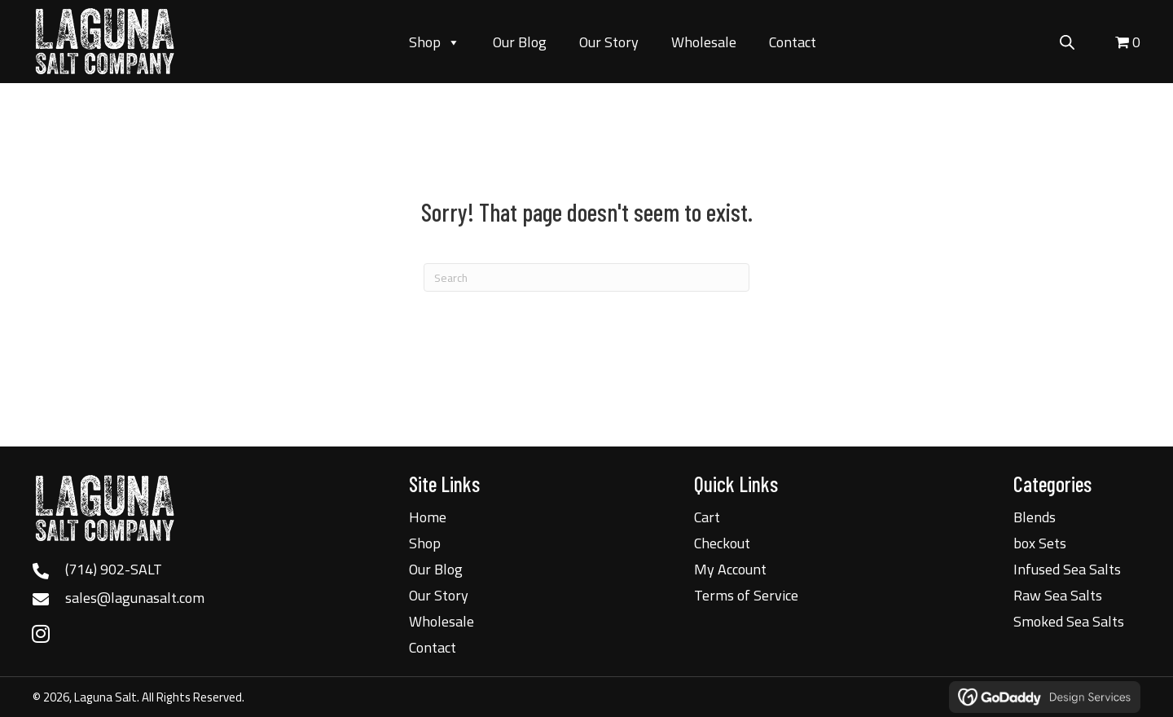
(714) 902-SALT (113, 569)
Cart (707, 517)
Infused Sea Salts (1067, 569)
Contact (792, 42)
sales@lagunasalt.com (134, 597)
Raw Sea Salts (1057, 595)
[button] (40, 633)
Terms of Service (746, 595)
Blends (1034, 517)
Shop (434, 42)
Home (427, 517)
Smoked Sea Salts (1068, 621)
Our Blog (520, 42)
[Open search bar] (1067, 40)
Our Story (609, 42)
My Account (730, 569)
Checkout (722, 543)
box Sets (1039, 543)
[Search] (586, 277)
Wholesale (703, 42)
